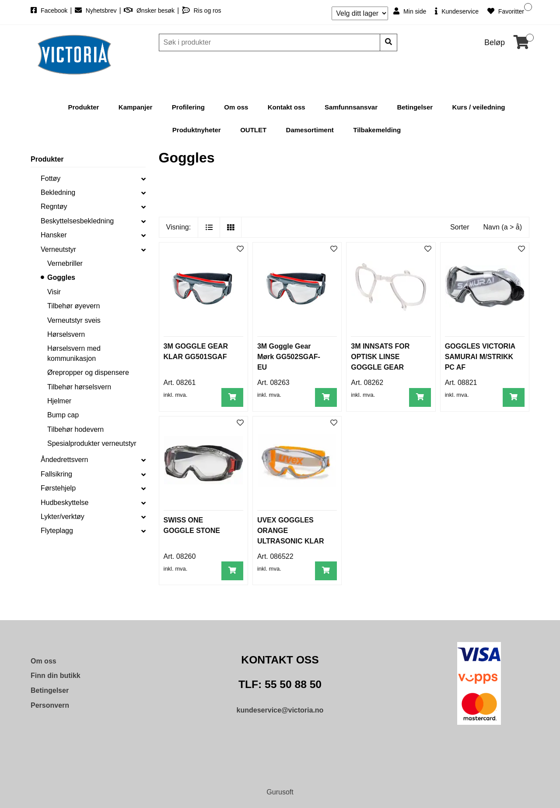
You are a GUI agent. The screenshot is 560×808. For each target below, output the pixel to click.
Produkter (83, 107)
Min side (409, 11)
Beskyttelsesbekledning (77, 221)
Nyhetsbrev (97, 10)
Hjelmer (59, 401)
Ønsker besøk (150, 10)
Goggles (61, 277)
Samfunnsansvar (351, 107)
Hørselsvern (66, 334)
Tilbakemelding (377, 130)
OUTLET (253, 130)
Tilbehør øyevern (73, 306)
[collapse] (143, 178)
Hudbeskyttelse (64, 502)
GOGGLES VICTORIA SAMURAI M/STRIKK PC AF (480, 356)
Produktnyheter (196, 130)
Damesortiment (310, 130)
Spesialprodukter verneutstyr (91, 443)
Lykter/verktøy (62, 516)
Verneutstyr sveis (74, 320)
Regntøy (54, 206)
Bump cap (63, 415)
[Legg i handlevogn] (232, 397)
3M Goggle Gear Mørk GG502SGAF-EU (288, 356)
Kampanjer (136, 107)
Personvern (50, 705)
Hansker (54, 235)
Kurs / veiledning (478, 107)
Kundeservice (457, 11)
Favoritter (505, 11)
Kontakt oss (286, 107)
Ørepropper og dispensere (88, 372)
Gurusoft (279, 792)
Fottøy (50, 178)
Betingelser (415, 107)
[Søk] (270, 42)
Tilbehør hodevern (75, 429)
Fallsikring (56, 474)
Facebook (50, 10)
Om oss (236, 107)
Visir (54, 292)
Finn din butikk (55, 675)
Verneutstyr (58, 249)
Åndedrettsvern (64, 459)
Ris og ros (201, 10)
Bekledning (58, 192)
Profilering (188, 107)
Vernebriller (65, 263)
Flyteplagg (57, 530)
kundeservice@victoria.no (280, 710)
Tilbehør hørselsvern (79, 387)
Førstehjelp (58, 488)
